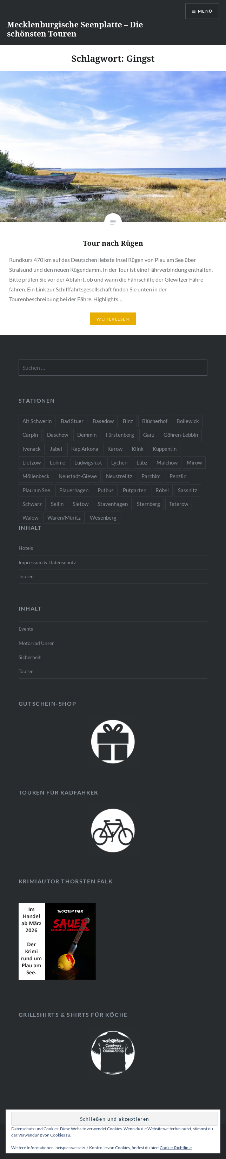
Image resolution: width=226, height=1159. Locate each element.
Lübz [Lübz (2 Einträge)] (142, 462)
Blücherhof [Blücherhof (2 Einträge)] (154, 421)
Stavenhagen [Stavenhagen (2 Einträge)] (113, 504)
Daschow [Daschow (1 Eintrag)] (57, 435)
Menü (205, 11)
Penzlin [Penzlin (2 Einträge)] (178, 476)
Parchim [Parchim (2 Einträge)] (150, 476)
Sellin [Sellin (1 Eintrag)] (57, 504)
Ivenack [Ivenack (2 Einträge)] (31, 449)
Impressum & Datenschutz (47, 562)
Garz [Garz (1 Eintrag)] (148, 435)
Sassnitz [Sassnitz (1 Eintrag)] (187, 490)
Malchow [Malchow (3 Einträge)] (167, 462)
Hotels (26, 548)
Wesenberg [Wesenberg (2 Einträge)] (103, 517)
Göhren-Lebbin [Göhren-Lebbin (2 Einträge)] (181, 435)
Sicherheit (30, 657)
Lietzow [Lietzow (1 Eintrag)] (31, 462)
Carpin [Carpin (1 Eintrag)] (30, 435)
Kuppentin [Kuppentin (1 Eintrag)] (165, 449)
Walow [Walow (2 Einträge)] (30, 517)
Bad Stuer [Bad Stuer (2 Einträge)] (72, 421)
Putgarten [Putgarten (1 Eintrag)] (134, 490)
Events (26, 629)
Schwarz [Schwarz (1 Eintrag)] (32, 504)
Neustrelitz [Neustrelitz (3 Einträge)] (119, 476)
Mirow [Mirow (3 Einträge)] (194, 462)
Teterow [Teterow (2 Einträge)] (178, 504)
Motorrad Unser (36, 643)
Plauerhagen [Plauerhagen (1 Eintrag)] (73, 490)
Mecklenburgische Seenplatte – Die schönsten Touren (75, 29)
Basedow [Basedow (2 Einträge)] (103, 421)
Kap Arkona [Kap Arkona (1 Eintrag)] (84, 449)
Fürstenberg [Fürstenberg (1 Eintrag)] (120, 435)
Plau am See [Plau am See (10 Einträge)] (36, 490)
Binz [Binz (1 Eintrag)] (128, 421)
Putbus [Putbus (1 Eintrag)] (106, 490)
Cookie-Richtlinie (176, 1147)
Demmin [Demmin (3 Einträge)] (87, 435)
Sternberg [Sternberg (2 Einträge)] (148, 504)
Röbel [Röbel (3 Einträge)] (162, 490)
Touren (26, 576)
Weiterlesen (113, 319)
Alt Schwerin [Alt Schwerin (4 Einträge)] (37, 421)
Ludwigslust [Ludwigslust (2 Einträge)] (88, 462)
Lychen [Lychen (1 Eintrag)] (119, 462)
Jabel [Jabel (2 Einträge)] (56, 449)
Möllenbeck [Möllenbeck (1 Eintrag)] (35, 476)
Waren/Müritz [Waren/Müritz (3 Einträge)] (64, 517)
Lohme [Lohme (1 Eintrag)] (57, 462)
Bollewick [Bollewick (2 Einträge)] (188, 421)
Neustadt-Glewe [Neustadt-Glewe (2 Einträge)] (78, 476)
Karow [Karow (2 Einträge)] (114, 449)
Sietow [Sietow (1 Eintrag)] (80, 504)
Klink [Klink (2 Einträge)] (138, 449)
